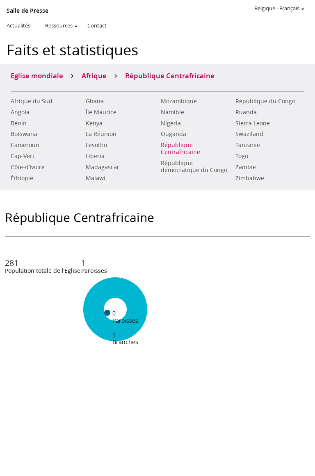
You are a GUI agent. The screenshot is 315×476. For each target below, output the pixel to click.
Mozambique (179, 101)
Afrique (94, 75)
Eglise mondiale (37, 75)
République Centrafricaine (180, 148)
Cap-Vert (22, 156)
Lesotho (96, 145)
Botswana (24, 134)
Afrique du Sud (31, 101)
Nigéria (171, 123)
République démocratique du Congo (194, 166)
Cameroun (25, 145)
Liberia (95, 156)
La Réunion (101, 134)
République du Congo (265, 101)
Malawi (95, 178)
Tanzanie (247, 145)
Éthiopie (22, 178)
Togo (241, 156)
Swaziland (249, 134)
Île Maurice (101, 112)
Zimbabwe (249, 178)
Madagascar (102, 167)
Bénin (19, 123)
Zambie (245, 167)
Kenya (94, 123)
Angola (20, 112)
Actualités (18, 25)
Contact (97, 25)
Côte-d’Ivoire (28, 167)
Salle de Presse (27, 11)
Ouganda (173, 134)
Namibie (172, 112)
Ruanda (246, 112)
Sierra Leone (252, 123)
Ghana (95, 101)
